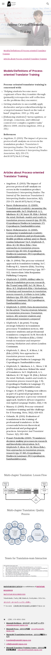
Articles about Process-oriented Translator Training (25, 59)
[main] (25, 26)
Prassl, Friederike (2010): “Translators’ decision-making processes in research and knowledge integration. (26, 441)
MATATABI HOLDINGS (13, 594)
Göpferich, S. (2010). (16, 307)
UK (24, 594)
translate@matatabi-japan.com (18, 640)
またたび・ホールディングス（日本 (16, 602)
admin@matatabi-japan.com (17, 625)
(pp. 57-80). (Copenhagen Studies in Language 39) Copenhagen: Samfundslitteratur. (25, 456)
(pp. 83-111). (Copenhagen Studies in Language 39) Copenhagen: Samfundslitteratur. (25, 253)
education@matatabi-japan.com (30, 650)
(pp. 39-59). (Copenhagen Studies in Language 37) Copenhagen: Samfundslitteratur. (26, 223)
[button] (3, 3)
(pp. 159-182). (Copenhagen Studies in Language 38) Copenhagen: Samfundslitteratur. (25, 300)
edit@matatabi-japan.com (16, 644)
